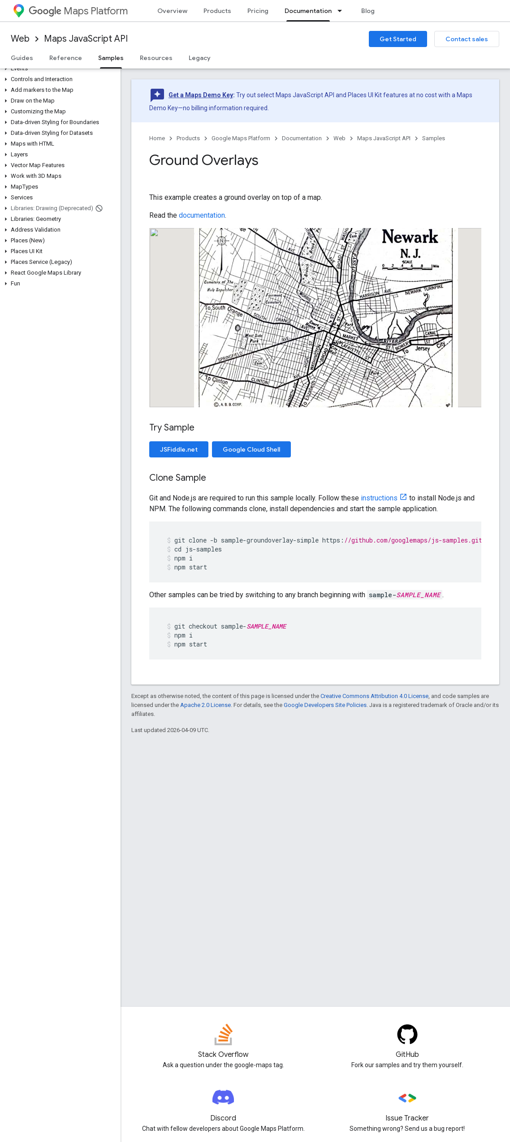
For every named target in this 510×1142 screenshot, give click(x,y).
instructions (379, 498)
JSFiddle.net (179, 449)
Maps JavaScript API (86, 38)
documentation (202, 215)
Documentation (302, 138)
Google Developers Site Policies (325, 705)
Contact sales (466, 39)
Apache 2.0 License (205, 705)
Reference (65, 58)
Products (217, 11)
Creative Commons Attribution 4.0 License (374, 696)
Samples (433, 138)
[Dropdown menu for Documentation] (342, 11)
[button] (58, 68)
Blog (368, 11)
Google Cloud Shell (251, 449)
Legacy (200, 58)
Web (20, 38)
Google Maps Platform (241, 138)
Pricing (257, 11)
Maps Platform (78, 11)
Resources (156, 58)
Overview (172, 11)
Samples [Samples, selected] (111, 58)
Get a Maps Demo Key (201, 95)
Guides (22, 58)
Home (157, 138)
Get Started (398, 39)
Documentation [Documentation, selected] (308, 11)
